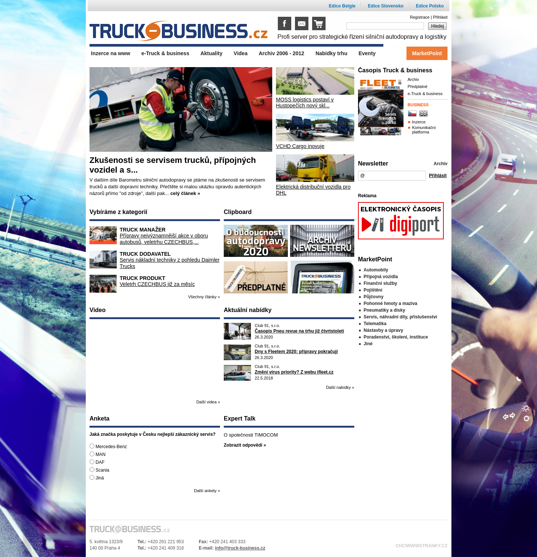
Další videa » (208, 402)
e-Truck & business (425, 93)
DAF (97, 462)
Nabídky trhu (331, 53)
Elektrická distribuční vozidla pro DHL (313, 190)
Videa (241, 53)
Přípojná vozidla (381, 276)
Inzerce (418, 122)
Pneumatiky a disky (384, 310)
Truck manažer (143, 230)
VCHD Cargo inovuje (300, 146)
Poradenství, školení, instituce (396, 337)
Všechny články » (204, 297)
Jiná (97, 478)
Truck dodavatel (145, 254)
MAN (98, 454)
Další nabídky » (340, 387)
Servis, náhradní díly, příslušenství (400, 317)
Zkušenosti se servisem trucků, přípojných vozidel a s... (173, 164)
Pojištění (373, 290)
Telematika (375, 323)
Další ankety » (207, 490)
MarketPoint (427, 53)
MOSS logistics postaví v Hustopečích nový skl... (305, 102)
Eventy (367, 53)
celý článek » (185, 193)
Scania (99, 470)
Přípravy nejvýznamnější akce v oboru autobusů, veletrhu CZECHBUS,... (164, 239)
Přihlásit (440, 17)
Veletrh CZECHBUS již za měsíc (157, 284)
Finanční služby (380, 283)
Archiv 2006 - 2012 (281, 53)
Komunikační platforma (424, 129)
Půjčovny (373, 296)
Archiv (413, 79)
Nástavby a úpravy (383, 330)
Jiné (368, 343)
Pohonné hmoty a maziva (390, 303)
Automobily (376, 270)
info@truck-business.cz (240, 548)
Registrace (420, 17)
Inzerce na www (110, 53)
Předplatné (417, 86)
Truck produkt (142, 278)
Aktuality (211, 53)
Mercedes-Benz (108, 446)
